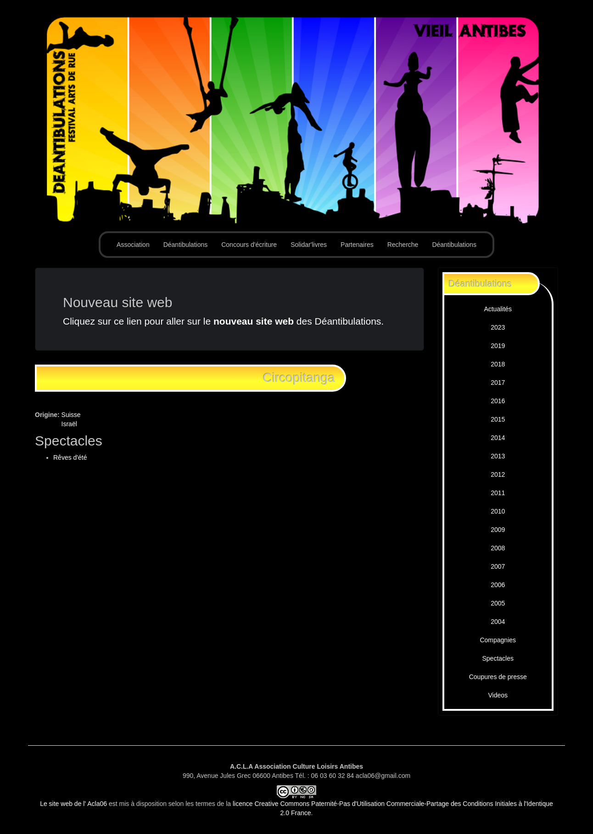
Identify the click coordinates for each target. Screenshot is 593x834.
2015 (498, 419)
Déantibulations (185, 244)
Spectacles (498, 658)
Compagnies (498, 640)
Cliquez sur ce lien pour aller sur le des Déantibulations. (223, 321)
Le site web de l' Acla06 (73, 803)
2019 (498, 345)
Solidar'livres (309, 244)
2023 (498, 327)
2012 (498, 474)
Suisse (71, 414)
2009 (498, 529)
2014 (498, 437)
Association (133, 244)
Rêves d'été (70, 457)
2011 (498, 493)
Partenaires (357, 244)
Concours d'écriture (249, 244)
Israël (69, 424)
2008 (498, 548)
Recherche (403, 244)
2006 (498, 584)
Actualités (498, 309)
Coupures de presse (498, 676)
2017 (498, 382)
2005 (498, 603)
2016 (498, 401)
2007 (498, 566)
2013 (498, 456)
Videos (498, 695)
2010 (498, 511)
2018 (498, 364)
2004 (498, 621)
